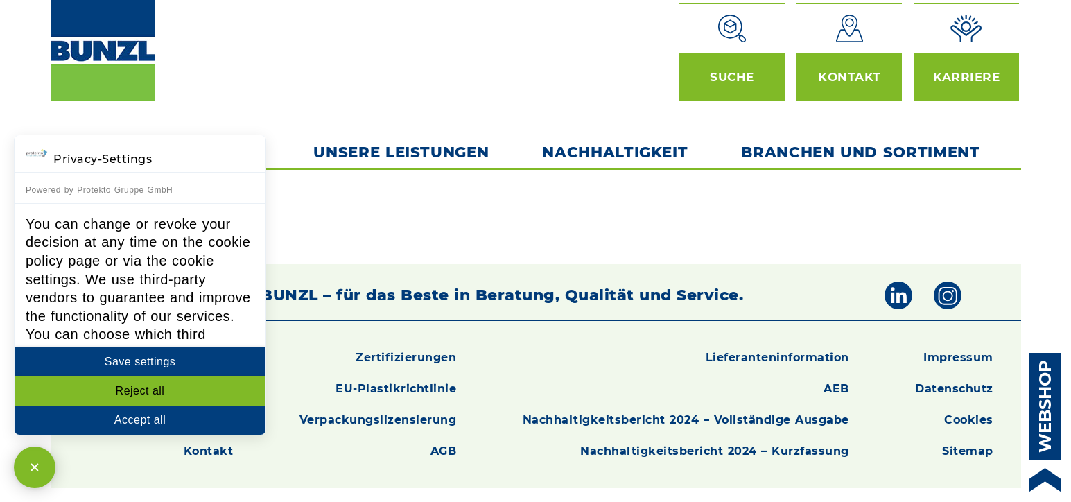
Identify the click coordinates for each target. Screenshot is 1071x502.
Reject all (140, 391)
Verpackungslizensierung (378, 419)
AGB (443, 451)
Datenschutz (954, 388)
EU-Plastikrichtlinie (396, 388)
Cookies (968, 419)
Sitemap (967, 451)
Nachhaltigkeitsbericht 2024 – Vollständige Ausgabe (686, 419)
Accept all (140, 420)
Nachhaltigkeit (615, 152)
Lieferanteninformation (777, 357)
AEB (836, 388)
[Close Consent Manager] (34, 467)
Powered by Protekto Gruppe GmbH (99, 190)
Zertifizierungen (406, 357)
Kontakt (209, 451)
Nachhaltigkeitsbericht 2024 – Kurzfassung (714, 451)
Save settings (140, 361)
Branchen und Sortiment (863, 152)
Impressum (958, 357)
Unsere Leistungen (401, 152)
